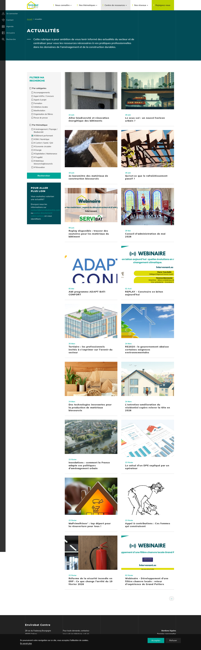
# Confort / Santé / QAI (42, 143)
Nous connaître (63, 5)
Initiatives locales (39, 107)
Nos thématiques (88, 5)
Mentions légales (168, 631)
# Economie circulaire (41, 146)
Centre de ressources (116, 5)
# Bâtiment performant (42, 136)
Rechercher (44, 175)
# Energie (36, 150)
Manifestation (38, 110)
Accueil (29, 19)
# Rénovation (38, 167)
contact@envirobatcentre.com (45, 210)
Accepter (155, 640)
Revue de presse (39, 118)
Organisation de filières (42, 114)
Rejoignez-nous (162, 5)
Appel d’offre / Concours (42, 96)
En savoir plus (26, 643)
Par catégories (38, 88)
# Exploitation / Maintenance (44, 154)
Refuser (173, 640)
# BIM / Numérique (40, 139)
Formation (36, 103)
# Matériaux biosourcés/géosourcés (42, 162)
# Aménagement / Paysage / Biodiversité (44, 130)
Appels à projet (38, 100)
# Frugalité (37, 157)
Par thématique (38, 125)
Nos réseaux (141, 5)
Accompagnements (40, 92)
